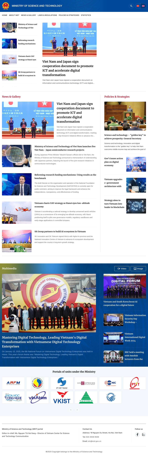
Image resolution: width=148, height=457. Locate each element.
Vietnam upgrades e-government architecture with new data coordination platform (113, 183)
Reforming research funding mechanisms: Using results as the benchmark (27, 42)
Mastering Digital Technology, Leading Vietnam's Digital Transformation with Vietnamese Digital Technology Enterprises (44, 342)
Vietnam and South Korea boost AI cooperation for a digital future (120, 303)
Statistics (86, 15)
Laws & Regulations (47, 15)
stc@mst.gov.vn (94, 441)
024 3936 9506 (92, 437)
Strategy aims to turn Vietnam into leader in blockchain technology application (114, 204)
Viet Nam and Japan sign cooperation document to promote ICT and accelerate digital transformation (67, 68)
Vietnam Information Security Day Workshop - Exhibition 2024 (135, 319)
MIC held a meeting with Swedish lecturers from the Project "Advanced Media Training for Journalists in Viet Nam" (134, 356)
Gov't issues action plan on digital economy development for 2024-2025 (113, 162)
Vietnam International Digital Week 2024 (135, 337)
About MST (14, 15)
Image (138, 268)
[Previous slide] (70, 409)
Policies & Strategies (69, 15)
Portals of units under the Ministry (74, 371)
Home (4, 15)
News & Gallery (28, 15)
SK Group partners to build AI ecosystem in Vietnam (26, 74)
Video (121, 268)
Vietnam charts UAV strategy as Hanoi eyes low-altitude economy (27, 58)
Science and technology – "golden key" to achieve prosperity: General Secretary (125, 137)
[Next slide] (77, 409)
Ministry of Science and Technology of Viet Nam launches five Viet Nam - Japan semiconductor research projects (27, 26)
